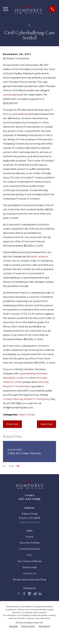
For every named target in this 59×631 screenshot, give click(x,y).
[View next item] (17, 466)
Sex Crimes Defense (29, 561)
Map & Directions (29, 522)
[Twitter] (18, 593)
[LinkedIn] (40, 593)
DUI (29, 555)
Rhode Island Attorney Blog (29, 579)
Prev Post (12, 424)
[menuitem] (13, 626)
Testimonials (29, 567)
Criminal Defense (29, 548)
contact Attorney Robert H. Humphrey (26, 399)
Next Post (47, 424)
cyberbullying (11, 94)
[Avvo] (35, 593)
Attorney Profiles (29, 542)
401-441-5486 (29, 499)
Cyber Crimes (26, 414)
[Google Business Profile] (29, 593)
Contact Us (29, 573)
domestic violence (37, 256)
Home (29, 536)
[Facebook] (24, 593)
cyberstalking (19, 114)
